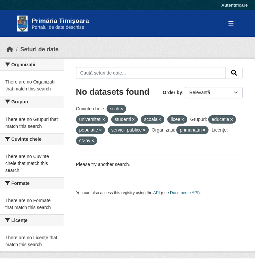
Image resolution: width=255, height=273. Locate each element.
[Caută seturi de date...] (151, 73)
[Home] (10, 49)
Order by (172, 92)
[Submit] (234, 73)
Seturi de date (39, 49)
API (156, 193)
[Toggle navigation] (231, 23)
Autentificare (234, 5)
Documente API (184, 193)
